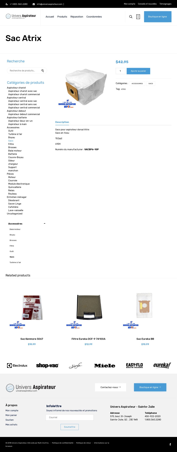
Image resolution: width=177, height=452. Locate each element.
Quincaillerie (14, 187)
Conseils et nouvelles (147, 4)
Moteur (12, 177)
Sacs (151, 83)
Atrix (123, 89)
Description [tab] (62, 122)
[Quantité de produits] (120, 71)
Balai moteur (15, 150)
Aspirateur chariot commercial (24, 94)
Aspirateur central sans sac (22, 104)
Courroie (12, 180)
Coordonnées (94, 16)
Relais (11, 190)
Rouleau (12, 193)
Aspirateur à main (17, 124)
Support (12, 167)
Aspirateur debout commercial (24, 114)
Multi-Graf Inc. (43, 443)
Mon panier (11, 415)
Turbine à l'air (15, 134)
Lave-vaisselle (15, 210)
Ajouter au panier (138, 71)
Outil (10, 130)
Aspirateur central (16, 97)
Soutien (10, 420)
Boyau (11, 137)
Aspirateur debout (16, 111)
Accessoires (137, 83)
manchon (13, 170)
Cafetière (13, 207)
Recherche (43, 71)
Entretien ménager (17, 197)
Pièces (10, 174)
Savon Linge (14, 203)
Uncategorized (14, 213)
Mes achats (11, 424)
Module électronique (19, 184)
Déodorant (13, 200)
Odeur (11, 160)
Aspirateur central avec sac (22, 101)
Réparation (76, 16)
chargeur (13, 164)
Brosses (12, 147)
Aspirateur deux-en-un (20, 121)
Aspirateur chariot (16, 87)
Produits (62, 16)
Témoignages (165, 4)
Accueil (50, 16)
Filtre (11, 144)
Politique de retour (83, 443)
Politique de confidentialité (62, 443)
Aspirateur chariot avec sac (22, 91)
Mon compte (129, 4)
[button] (157, 16)
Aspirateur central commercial (24, 107)
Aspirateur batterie (17, 117)
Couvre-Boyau (16, 157)
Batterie (12, 154)
